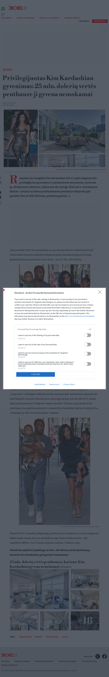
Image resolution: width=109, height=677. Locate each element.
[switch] (87, 334)
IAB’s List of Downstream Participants (80, 315)
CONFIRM (36, 374)
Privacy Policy (69, 385)
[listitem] (54, 328)
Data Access (54, 385)
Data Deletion (40, 385)
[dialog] (54, 338)
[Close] (100, 292)
